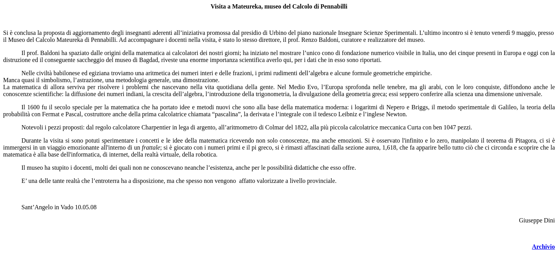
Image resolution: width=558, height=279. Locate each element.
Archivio (543, 246)
